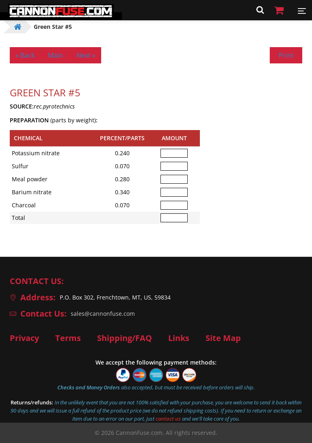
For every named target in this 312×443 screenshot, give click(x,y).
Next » (85, 55)
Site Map (223, 338)
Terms (68, 338)
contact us (168, 418)
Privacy (24, 338)
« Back (25, 55)
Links (178, 338)
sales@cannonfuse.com (103, 313)
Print (286, 55)
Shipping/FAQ (124, 338)
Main (55, 55)
